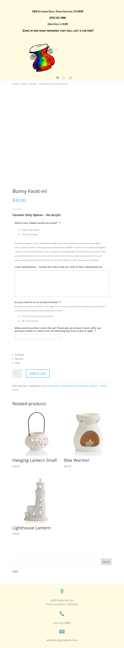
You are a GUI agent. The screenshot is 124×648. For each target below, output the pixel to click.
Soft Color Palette (30, 234)
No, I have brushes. (30, 320)
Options (19, 358)
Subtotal (19, 354)
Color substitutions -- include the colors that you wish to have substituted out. (59, 266)
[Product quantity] (17, 373)
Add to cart (38, 373)
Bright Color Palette (31, 229)
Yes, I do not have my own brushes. (37, 316)
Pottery (23, 83)
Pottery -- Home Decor (40, 83)
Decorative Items (51, 385)
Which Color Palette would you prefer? (37, 223)
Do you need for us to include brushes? (38, 302)
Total (17, 363)
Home (15, 83)
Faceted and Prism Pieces (74, 385)
